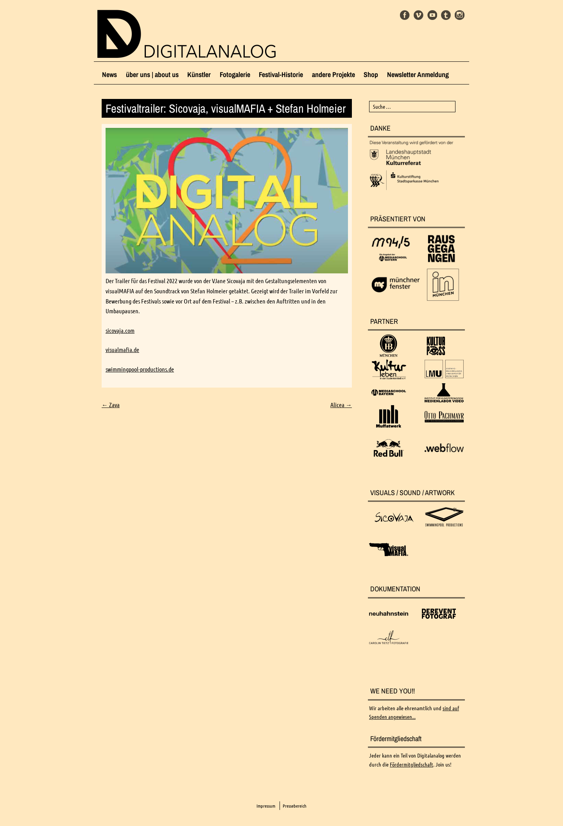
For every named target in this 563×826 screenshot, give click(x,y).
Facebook (405, 15)
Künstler (199, 74)
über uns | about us (152, 74)
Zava (111, 404)
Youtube (432, 15)
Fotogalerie (235, 74)
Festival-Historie (281, 74)
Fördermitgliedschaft (411, 764)
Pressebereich (295, 805)
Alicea (341, 404)
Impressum (265, 805)
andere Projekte (333, 74)
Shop (371, 74)
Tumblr (446, 15)
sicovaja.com (120, 330)
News (109, 74)
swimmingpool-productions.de (140, 369)
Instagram (459, 15)
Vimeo (418, 15)
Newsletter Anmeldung (418, 74)
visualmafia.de (122, 349)
